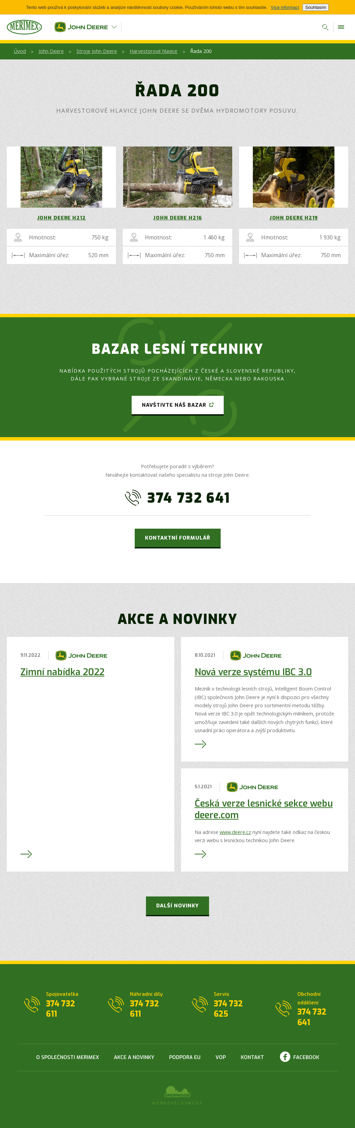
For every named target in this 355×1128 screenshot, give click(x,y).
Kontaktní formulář (177, 537)
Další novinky (177, 905)
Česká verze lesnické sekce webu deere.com (264, 809)
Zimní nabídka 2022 (62, 672)
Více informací (285, 7)
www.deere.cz (235, 831)
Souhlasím (315, 7)
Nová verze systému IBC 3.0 (253, 672)
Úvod (20, 50)
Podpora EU (185, 1057)
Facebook (306, 1057)
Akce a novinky (134, 1057)
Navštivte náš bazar (174, 405)
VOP (221, 1057)
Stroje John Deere (96, 50)
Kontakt (252, 1057)
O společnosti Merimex (67, 1057)
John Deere (51, 50)
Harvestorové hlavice (153, 50)
